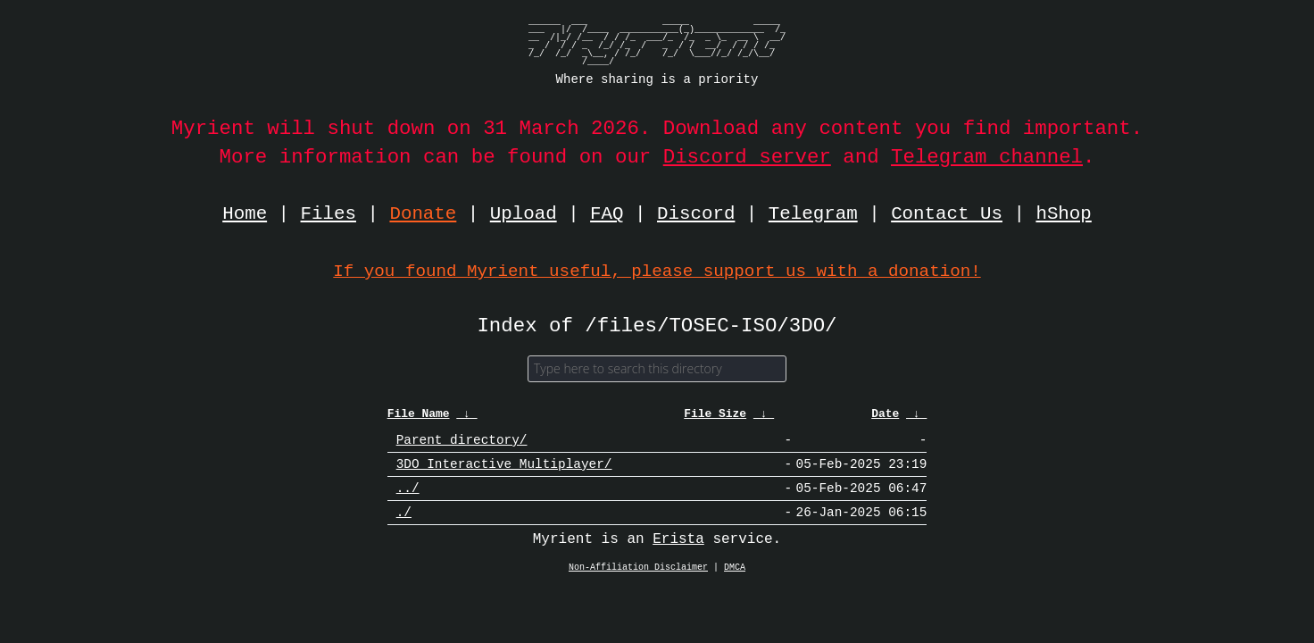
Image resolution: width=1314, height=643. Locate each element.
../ (408, 499)
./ (404, 526)
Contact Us (946, 214)
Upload (523, 214)
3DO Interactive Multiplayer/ (504, 472)
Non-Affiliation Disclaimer (638, 583)
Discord (696, 214)
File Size (715, 419)
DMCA (734, 583)
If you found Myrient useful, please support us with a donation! (656, 271)
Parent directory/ (462, 446)
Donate (423, 214)
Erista (678, 554)
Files (328, 214)
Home (244, 214)
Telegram (813, 214)
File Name (418, 419)
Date (885, 419)
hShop (1063, 214)
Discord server (747, 157)
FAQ (606, 214)
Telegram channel (987, 157)
